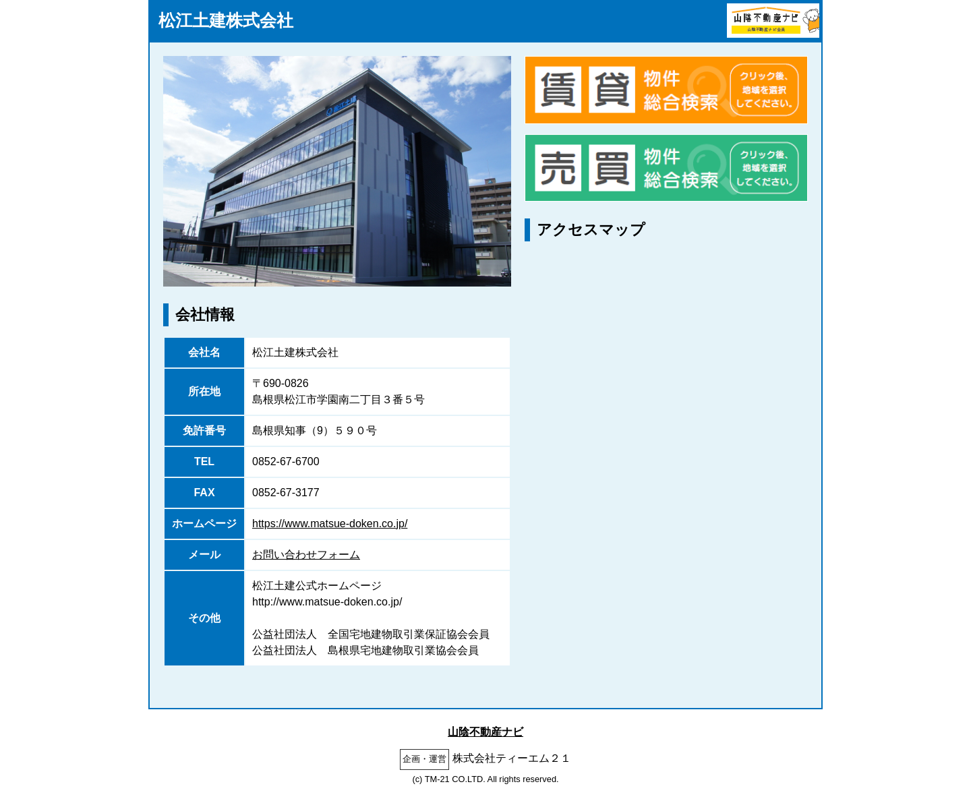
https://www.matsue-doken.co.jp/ (329, 523)
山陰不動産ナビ (485, 732)
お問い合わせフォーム (306, 554)
